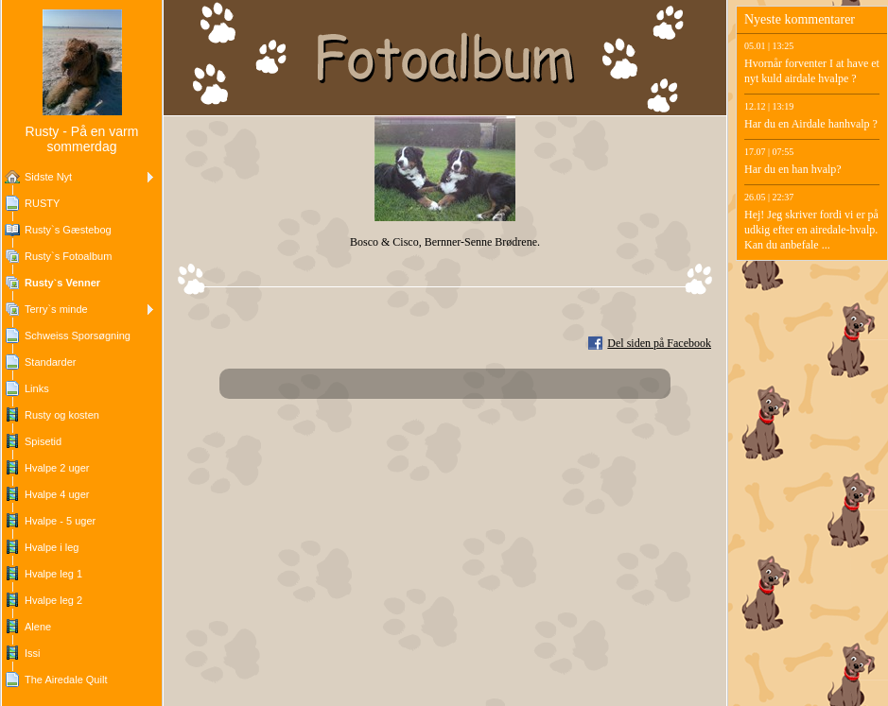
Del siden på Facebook (659, 343)
